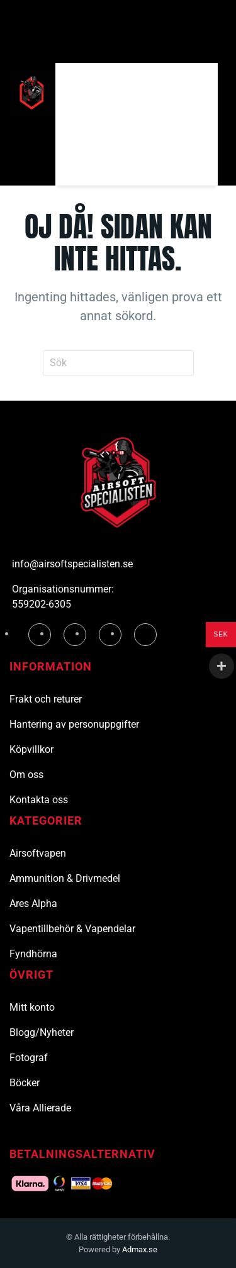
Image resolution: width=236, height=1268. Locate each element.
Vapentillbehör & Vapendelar (72, 929)
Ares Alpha (33, 903)
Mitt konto (32, 1007)
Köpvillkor (31, 749)
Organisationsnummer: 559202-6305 (63, 596)
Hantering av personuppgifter (74, 724)
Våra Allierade (40, 1108)
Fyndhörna (33, 954)
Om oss (26, 775)
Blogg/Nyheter (41, 1032)
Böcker (24, 1083)
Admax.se (139, 1249)
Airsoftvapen (37, 853)
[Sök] (136, 92)
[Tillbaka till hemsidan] (32, 93)
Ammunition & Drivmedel (64, 878)
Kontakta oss (38, 800)
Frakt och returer (45, 699)
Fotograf (28, 1058)
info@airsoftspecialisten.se (72, 564)
